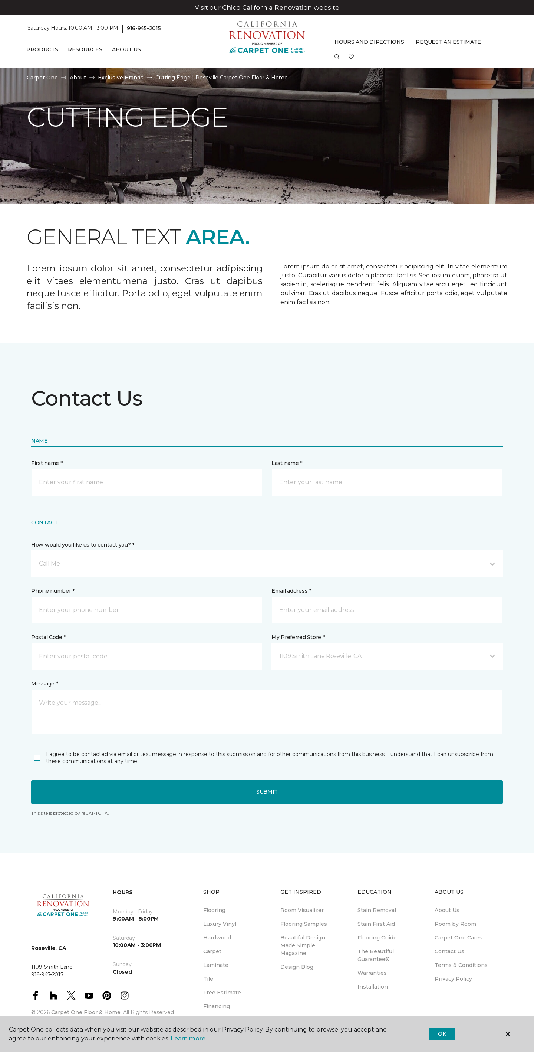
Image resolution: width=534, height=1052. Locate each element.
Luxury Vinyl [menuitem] (219, 924)
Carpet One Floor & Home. (86, 1012)
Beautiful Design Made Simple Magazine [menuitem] (302, 945)
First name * (47, 463)
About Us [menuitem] (447, 910)
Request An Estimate (448, 42)
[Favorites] (351, 59)
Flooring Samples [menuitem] (303, 924)
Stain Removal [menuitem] (376, 910)
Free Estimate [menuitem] (222, 992)
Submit (267, 791)
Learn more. (189, 1038)
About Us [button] (126, 49)
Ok (442, 1033)
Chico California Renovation (268, 7)
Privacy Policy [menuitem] (453, 979)
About (78, 77)
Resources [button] (85, 49)
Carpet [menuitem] (212, 951)
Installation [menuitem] (372, 986)
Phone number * (53, 590)
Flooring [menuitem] (214, 910)
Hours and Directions (369, 42)
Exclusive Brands (121, 77)
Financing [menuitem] (216, 1006)
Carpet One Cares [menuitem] (458, 937)
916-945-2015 (144, 28)
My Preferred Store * (297, 637)
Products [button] (42, 49)
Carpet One (42, 77)
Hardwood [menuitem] (217, 937)
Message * (44, 683)
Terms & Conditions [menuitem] (461, 965)
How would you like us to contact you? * (82, 544)
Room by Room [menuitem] (455, 924)
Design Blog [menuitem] (296, 967)
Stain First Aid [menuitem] (376, 924)
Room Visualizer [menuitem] (302, 910)
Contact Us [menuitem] (449, 951)
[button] (337, 59)
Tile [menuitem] (208, 979)
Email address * (291, 590)
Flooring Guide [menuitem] (377, 937)
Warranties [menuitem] (372, 973)
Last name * (286, 463)
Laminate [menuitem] (215, 965)
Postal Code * (48, 637)
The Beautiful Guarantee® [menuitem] (375, 955)
